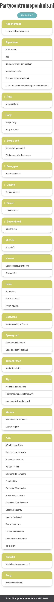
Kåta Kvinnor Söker (14, 445)
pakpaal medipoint (14, 582)
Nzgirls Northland (14, 517)
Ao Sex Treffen (12, 467)
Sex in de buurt (12, 298)
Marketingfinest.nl (14, 71)
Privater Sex (11, 481)
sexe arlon (10, 546)
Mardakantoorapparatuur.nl (18, 564)
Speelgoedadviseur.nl (15, 342)
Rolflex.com (11, 49)
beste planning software (17, 324)
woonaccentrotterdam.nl (16, 419)
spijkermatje (11, 229)
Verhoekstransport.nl (15, 148)
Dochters (43, 598)
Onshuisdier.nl (12, 210)
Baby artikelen (12, 129)
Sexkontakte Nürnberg (16, 474)
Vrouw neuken (12, 306)
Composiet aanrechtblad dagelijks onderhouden (27, 85)
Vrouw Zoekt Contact (15, 495)
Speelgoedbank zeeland (17, 350)
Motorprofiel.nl (12, 104)
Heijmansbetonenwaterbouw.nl (19, 394)
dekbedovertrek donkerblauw (19, 64)
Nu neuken (10, 291)
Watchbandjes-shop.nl (16, 387)
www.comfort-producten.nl (18, 401)
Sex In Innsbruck (13, 524)
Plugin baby (11, 122)
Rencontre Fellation (14, 459)
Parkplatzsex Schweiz (16, 452)
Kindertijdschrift (13, 368)
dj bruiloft (10, 247)
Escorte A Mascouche (16, 488)
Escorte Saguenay (14, 510)
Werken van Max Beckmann (18, 155)
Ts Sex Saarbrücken (15, 531)
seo (7, 57)
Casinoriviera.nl (12, 192)
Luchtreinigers (12, 427)
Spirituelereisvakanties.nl (17, 266)
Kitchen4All (11, 273)
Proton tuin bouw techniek (17, 78)
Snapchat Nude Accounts (17, 502)
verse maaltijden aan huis (17, 31)
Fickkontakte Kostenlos (16, 538)
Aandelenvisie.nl (13, 173)
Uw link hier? (27, 15)
